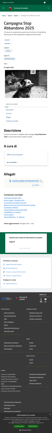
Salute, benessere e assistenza (13, 346)
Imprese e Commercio (35, 316)
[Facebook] (41, 299)
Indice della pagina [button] (12, 104)
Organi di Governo (9, 313)
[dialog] (26, 423)
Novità (10, 15)
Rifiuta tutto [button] (33, 426)
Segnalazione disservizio (36, 377)
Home (3, 15)
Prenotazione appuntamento (37, 374)
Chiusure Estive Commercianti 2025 (15, 210)
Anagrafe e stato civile (35, 313)
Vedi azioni (8, 44)
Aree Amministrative (10, 316)
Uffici (5, 319)
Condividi (8, 40)
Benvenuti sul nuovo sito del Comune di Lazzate (19, 205)
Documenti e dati (9, 331)
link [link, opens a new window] (42, 422)
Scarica (35, 185)
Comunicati (32, 346)
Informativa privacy (9, 405)
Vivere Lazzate (8, 214)
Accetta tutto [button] (19, 426)
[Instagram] (41, 301)
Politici (6, 325)
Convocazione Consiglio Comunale (15, 203)
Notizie (16, 15)
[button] (26, 430)
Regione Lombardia (8, 2)
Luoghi (31, 360)
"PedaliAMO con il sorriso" (12, 212)
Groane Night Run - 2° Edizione (14, 217)
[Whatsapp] (45, 301)
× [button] (50, 414)
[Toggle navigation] (3, 8)
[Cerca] (48, 8)
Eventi (31, 363)
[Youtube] (45, 299)
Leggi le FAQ (32, 380)
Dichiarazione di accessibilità (12, 411)
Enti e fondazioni (9, 322)
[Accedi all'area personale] (44, 2)
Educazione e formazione (11, 343)
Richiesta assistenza (35, 383)
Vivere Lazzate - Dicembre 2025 (14, 200)
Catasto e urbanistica (35, 319)
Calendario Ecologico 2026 (12, 198)
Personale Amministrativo (11, 328)
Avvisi (31, 349)
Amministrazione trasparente (12, 402)
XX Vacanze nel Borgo (11, 207)
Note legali (7, 408)
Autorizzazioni (8, 349)
